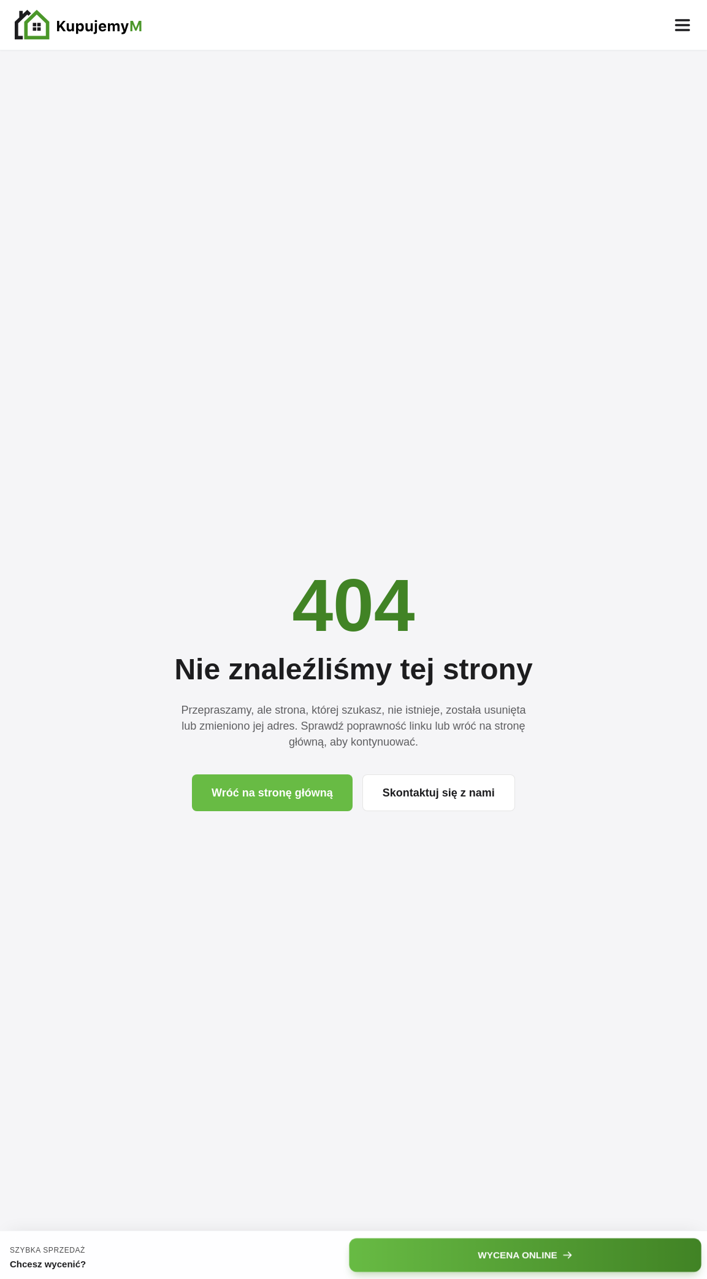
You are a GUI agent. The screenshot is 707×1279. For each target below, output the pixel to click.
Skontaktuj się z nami (439, 793)
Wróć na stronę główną (272, 793)
